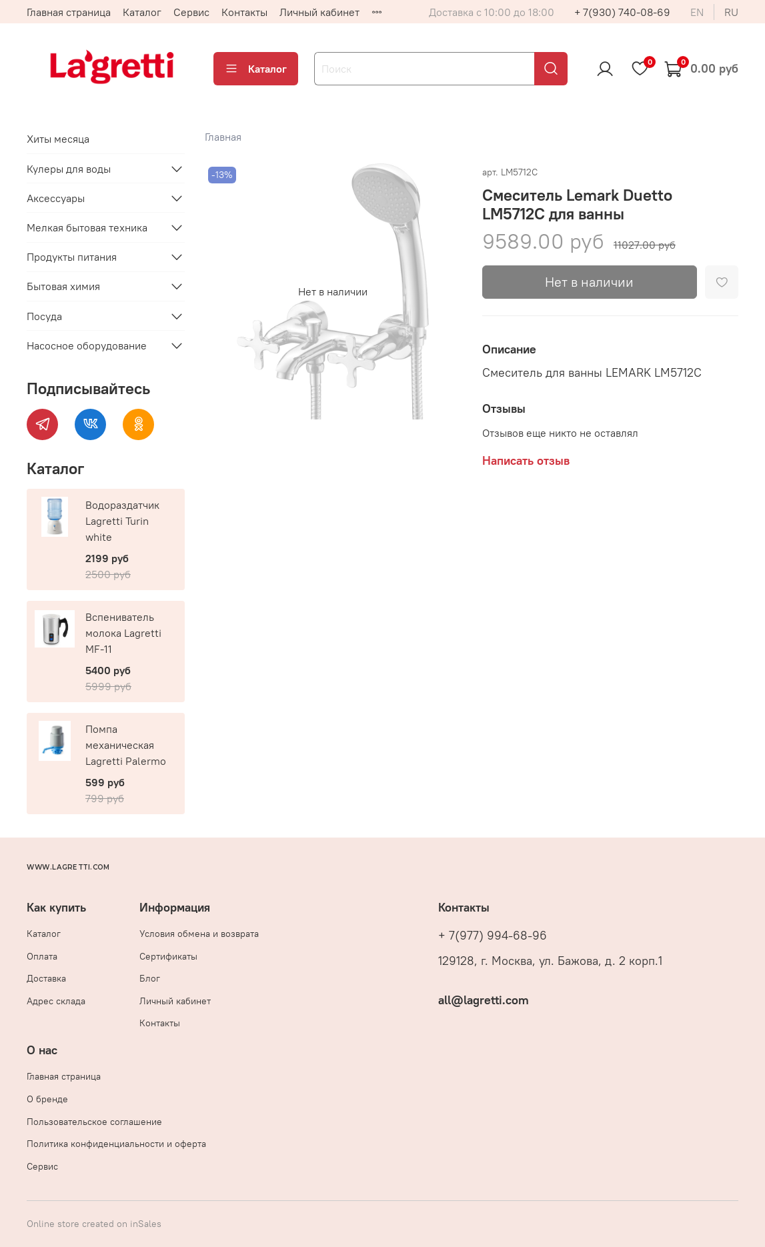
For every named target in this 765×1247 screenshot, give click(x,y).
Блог (149, 978)
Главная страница (69, 12)
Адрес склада (56, 1001)
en (697, 12)
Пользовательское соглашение (94, 1122)
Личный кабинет (319, 12)
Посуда (44, 316)
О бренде (47, 1099)
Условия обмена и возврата (199, 934)
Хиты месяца (58, 138)
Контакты (244, 12)
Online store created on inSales (94, 1224)
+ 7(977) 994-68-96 (492, 935)
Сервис (191, 12)
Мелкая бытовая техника (87, 227)
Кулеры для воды (69, 168)
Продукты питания (72, 256)
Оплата (42, 956)
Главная (223, 136)
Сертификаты (168, 956)
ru (731, 12)
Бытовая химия (63, 286)
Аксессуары (56, 198)
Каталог (142, 12)
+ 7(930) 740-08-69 (622, 12)
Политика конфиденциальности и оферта (116, 1144)
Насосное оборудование (87, 345)
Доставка (46, 978)
